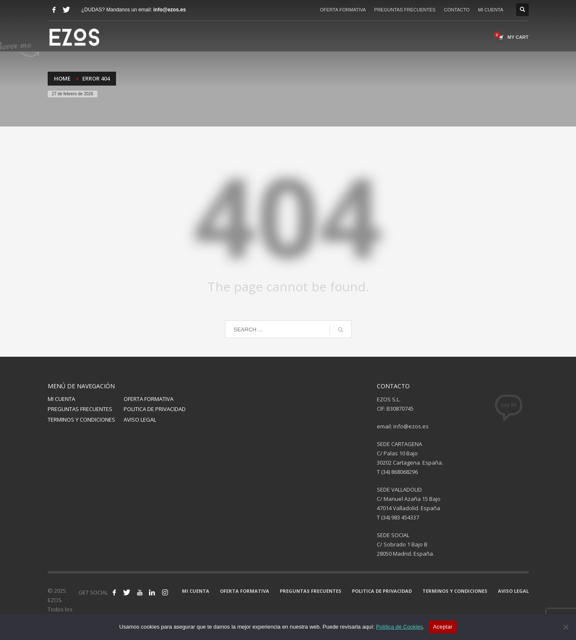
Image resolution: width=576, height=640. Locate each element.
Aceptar (443, 627)
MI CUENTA (490, 9)
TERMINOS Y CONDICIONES (81, 419)
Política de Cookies (399, 627)
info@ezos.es (169, 10)
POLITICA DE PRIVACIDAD (155, 409)
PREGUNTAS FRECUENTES (404, 9)
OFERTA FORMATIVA (343, 9)
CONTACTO (457, 9)
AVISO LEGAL (140, 419)
